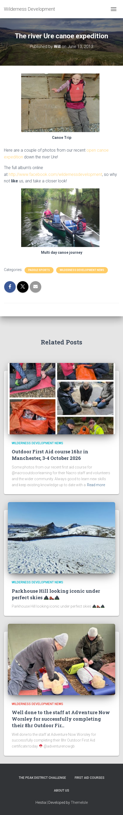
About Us (61, 790)
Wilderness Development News (82, 270)
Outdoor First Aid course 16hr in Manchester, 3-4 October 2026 (50, 454)
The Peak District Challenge (42, 778)
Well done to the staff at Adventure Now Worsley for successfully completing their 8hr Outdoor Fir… (61, 718)
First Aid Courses (89, 778)
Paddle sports (39, 270)
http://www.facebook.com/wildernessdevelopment (55, 174)
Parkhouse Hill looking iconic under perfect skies (56, 594)
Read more (96, 485)
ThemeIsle (79, 802)
